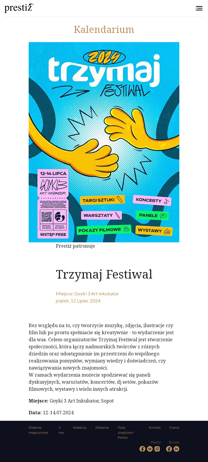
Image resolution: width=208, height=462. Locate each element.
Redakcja (80, 428)
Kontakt (155, 428)
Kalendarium (104, 29)
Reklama (102, 428)
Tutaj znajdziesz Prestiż (126, 433)
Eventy (174, 428)
